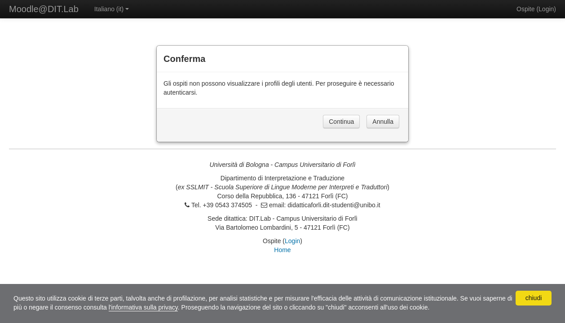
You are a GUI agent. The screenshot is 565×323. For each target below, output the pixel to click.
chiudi (533, 297)
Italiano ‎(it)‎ (111, 9)
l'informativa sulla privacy (143, 307)
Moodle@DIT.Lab (44, 9)
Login (546, 9)
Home (282, 249)
